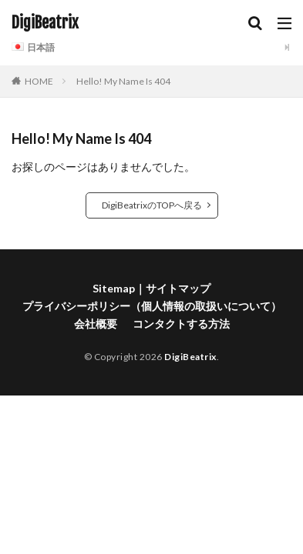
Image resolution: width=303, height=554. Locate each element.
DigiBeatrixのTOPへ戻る (152, 205)
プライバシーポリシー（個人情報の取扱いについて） (151, 305)
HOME (39, 81)
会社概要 (95, 323)
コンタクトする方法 (181, 323)
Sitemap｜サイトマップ (151, 288)
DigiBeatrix (45, 23)
